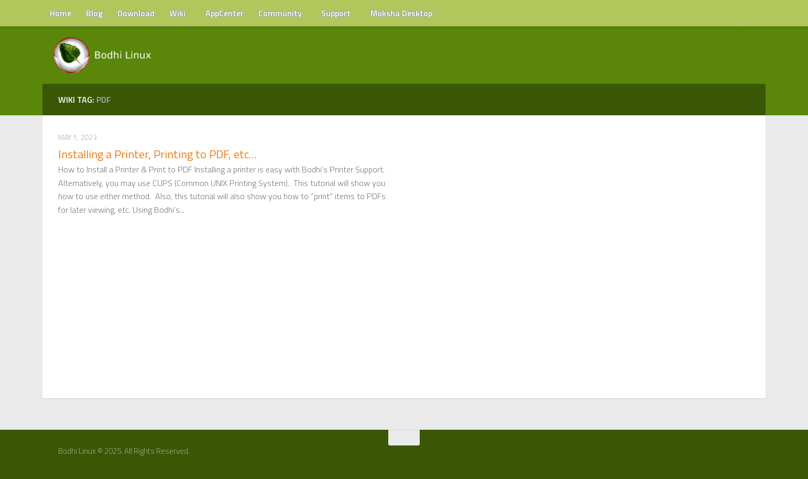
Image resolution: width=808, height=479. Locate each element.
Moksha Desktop (401, 13)
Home (60, 13)
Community (280, 13)
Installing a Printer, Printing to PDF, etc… (157, 154)
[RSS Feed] (748, 455)
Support (336, 13)
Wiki (177, 13)
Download (136, 13)
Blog (94, 13)
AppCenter (224, 13)
